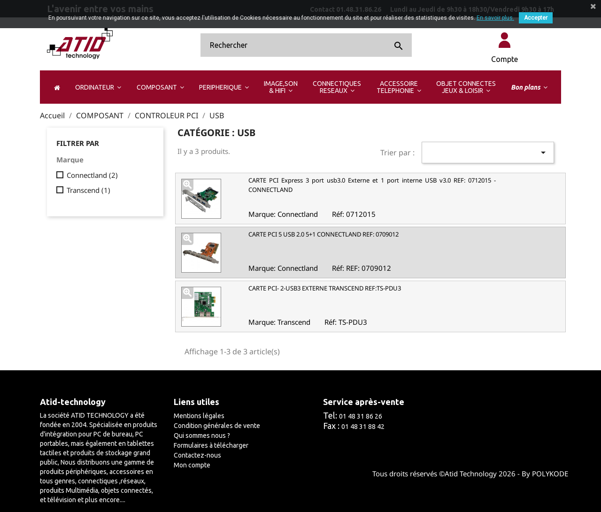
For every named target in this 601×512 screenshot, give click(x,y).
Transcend (88, 190)
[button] (98, 87)
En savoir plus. (495, 18)
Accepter (535, 18)
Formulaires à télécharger (211, 445)
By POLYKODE (545, 473)
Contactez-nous (197, 455)
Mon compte (192, 465)
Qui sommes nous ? (202, 435)
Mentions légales (199, 416)
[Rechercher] (306, 45)
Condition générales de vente (217, 425)
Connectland (92, 175)
